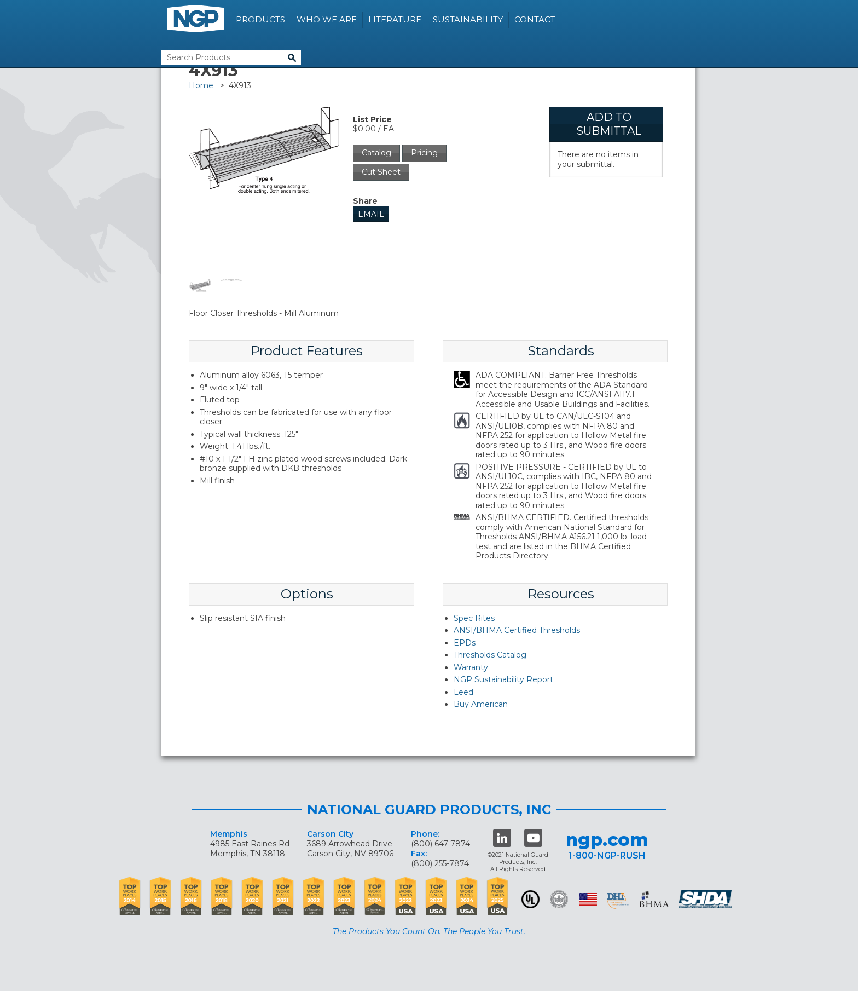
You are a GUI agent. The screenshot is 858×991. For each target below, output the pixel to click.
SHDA (706, 899)
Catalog (376, 153)
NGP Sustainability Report (503, 679)
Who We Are (327, 19)
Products (260, 19)
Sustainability (468, 19)
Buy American (481, 704)
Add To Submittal (608, 124)
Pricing (424, 153)
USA (588, 899)
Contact (534, 19)
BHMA (654, 899)
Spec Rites (474, 618)
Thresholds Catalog (490, 655)
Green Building (559, 899)
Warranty (471, 667)
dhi (618, 901)
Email (371, 214)
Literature (394, 19)
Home (201, 85)
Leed (463, 692)
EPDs (465, 643)
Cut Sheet (381, 172)
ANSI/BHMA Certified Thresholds (517, 630)
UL (530, 899)
